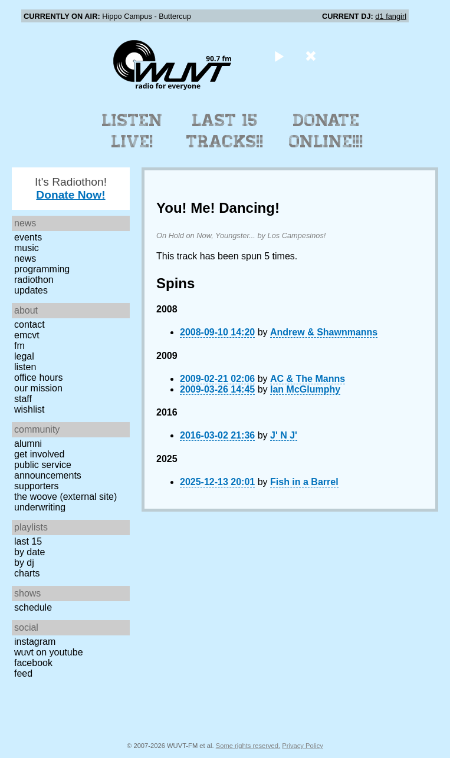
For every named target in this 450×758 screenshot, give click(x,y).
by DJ (24, 563)
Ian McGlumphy (305, 389)
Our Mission (38, 388)
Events (28, 237)
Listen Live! (132, 131)
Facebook (33, 663)
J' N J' (283, 435)
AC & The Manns (307, 379)
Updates (31, 290)
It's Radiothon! (71, 188)
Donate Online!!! (326, 131)
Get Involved (39, 454)
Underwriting (39, 507)
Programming (42, 269)
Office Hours (38, 378)
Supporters (36, 486)
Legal (24, 356)
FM (19, 346)
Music (26, 248)
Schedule (33, 607)
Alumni (28, 444)
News (25, 258)
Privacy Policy (302, 745)
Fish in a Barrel (304, 482)
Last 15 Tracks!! (225, 131)
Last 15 (28, 541)
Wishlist (29, 409)
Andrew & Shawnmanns (323, 332)
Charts (27, 573)
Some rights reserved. (248, 745)
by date (29, 552)
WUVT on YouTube (48, 652)
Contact (29, 324)
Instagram (34, 642)
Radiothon (34, 280)
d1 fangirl (390, 16)
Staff (23, 399)
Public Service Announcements (47, 470)
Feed (23, 673)
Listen (25, 367)
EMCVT (27, 335)
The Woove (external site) (65, 497)
